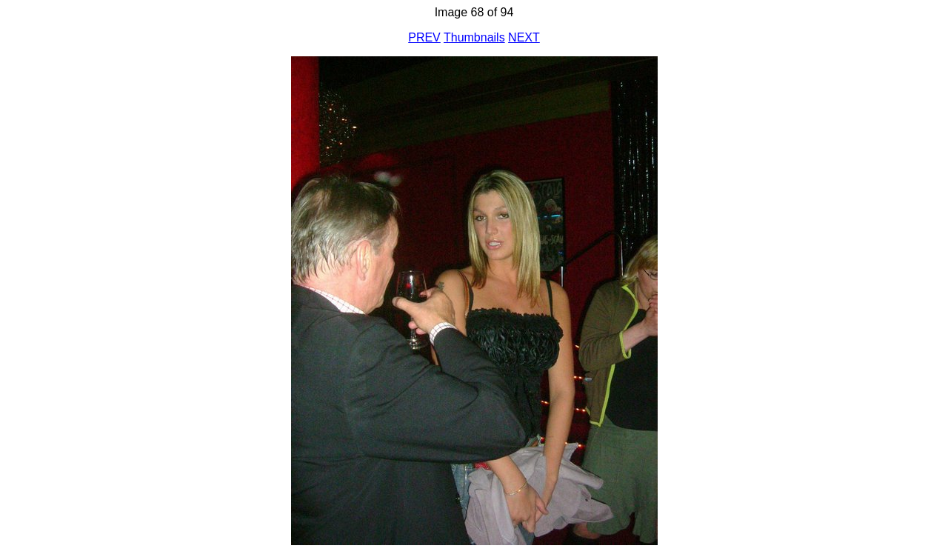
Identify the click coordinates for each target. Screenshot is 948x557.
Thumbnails (474, 37)
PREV (424, 37)
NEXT (524, 37)
